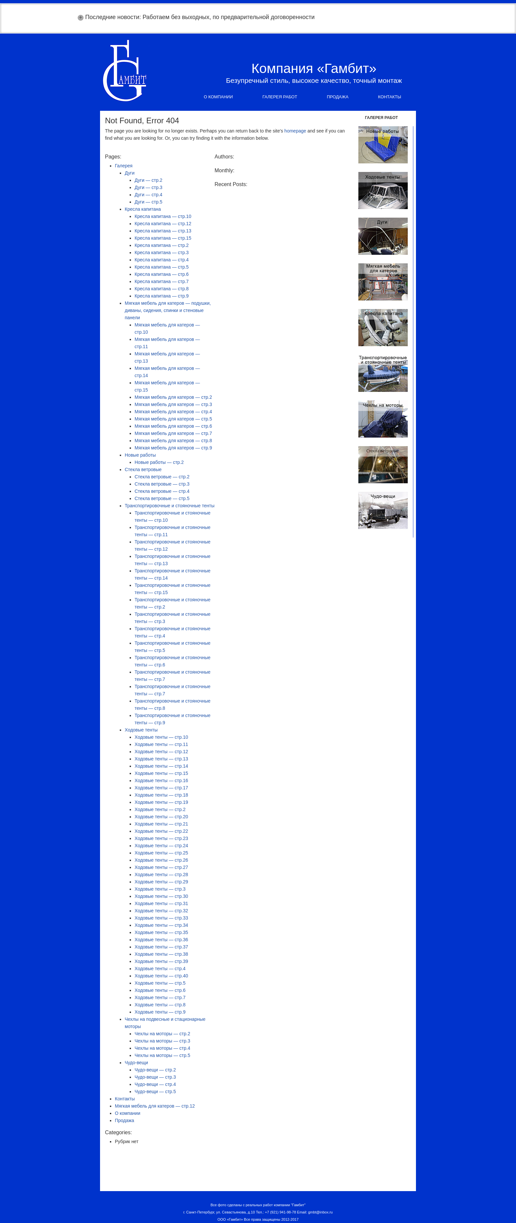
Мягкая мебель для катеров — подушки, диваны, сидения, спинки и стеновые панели (168, 310)
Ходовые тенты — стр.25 (161, 852)
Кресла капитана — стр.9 (162, 296)
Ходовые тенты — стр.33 (161, 918)
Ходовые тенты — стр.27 (161, 867)
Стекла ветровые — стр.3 (162, 484)
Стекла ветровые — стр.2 (162, 476)
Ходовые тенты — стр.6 (160, 990)
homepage (295, 130)
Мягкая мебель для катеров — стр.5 (173, 418)
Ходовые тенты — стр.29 (161, 881)
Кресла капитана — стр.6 (162, 274)
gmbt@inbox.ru (320, 1212)
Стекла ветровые (143, 469)
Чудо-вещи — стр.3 (155, 1077)
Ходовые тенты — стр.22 (161, 831)
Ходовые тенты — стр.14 (161, 766)
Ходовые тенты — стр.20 (161, 816)
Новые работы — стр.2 (159, 462)
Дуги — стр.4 (148, 194)
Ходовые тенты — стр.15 (161, 773)
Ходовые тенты (141, 729)
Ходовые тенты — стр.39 (161, 961)
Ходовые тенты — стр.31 (161, 903)
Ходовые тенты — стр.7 (160, 997)
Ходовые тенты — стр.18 (161, 795)
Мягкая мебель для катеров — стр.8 (173, 440)
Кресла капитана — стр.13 (163, 230)
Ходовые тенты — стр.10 (161, 737)
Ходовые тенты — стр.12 (161, 751)
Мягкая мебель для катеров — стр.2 (173, 397)
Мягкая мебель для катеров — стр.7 (173, 433)
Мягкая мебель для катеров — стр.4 (173, 411)
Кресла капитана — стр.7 (162, 281)
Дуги (130, 173)
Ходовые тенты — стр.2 (160, 809)
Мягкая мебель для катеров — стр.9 (173, 447)
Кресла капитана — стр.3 (162, 252)
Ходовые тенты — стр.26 (161, 860)
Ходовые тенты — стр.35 (161, 932)
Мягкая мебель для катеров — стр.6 (173, 426)
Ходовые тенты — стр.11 (161, 744)
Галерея (124, 165)
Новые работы (140, 455)
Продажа (337, 96)
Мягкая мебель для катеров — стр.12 (155, 1106)
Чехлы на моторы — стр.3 (162, 1040)
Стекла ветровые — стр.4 (162, 491)
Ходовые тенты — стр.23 (161, 838)
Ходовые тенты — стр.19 (161, 802)
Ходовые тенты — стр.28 (161, 874)
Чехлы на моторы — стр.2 (162, 1033)
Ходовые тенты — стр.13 (161, 758)
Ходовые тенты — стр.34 (161, 925)
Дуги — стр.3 (148, 187)
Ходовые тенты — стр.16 (161, 780)
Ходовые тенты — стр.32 (161, 910)
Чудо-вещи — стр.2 (155, 1069)
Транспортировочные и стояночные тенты (170, 505)
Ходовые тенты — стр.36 (161, 939)
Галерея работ (280, 96)
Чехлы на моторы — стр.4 (162, 1048)
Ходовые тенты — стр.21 (161, 824)
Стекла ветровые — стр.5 (162, 498)
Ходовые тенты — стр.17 (161, 787)
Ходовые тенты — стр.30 (161, 896)
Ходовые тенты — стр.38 (161, 954)
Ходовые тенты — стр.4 (160, 968)
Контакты (389, 96)
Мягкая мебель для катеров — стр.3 (173, 404)
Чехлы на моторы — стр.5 (162, 1055)
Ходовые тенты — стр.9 (160, 1012)
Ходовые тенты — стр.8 (160, 1004)
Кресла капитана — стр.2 (162, 245)
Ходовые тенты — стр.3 (160, 889)
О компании (218, 96)
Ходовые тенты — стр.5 (160, 983)
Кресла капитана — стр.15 (163, 238)
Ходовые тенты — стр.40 (161, 975)
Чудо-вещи (136, 1062)
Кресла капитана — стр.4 (162, 259)
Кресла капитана (143, 209)
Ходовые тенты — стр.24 (161, 845)
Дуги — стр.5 (148, 201)
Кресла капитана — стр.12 (163, 223)
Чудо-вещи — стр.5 (155, 1091)
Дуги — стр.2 (148, 180)
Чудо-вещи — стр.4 (155, 1084)
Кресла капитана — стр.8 (162, 288)
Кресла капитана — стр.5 (162, 267)
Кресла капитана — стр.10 (163, 216)
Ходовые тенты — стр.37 (161, 946)
